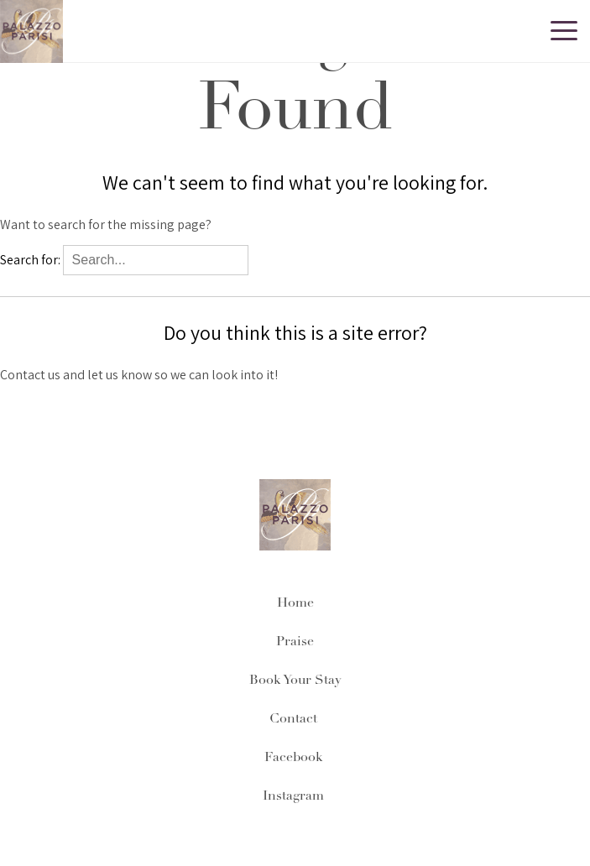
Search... (283, 260)
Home (295, 603)
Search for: (30, 260)
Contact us (30, 374)
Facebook (295, 757)
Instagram (295, 796)
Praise (295, 642)
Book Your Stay (295, 680)
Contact (295, 719)
